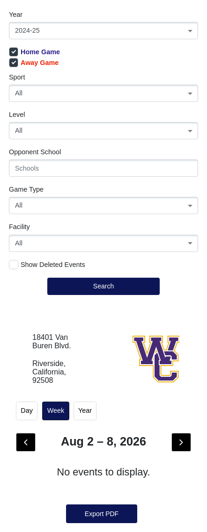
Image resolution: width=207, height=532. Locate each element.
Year (15, 14)
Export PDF (101, 514)
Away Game (34, 62)
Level (17, 114)
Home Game (34, 52)
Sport (17, 77)
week (56, 410)
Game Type (26, 189)
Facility (19, 226)
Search (103, 286)
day (27, 410)
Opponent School (35, 152)
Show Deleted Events (47, 264)
